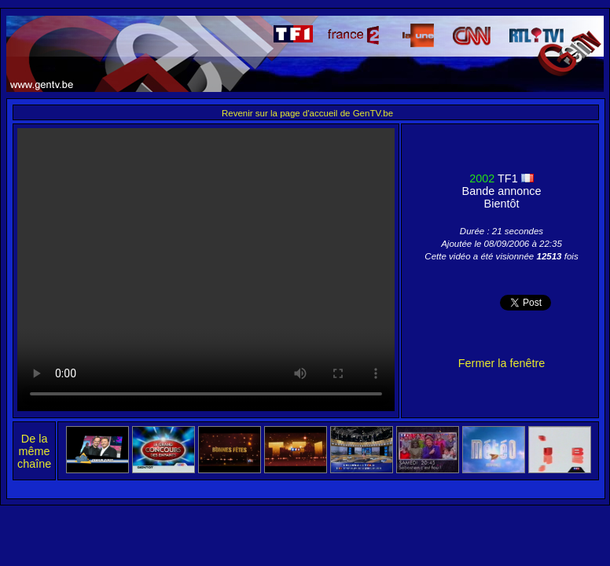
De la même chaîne (34, 451)
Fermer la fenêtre (501, 363)
